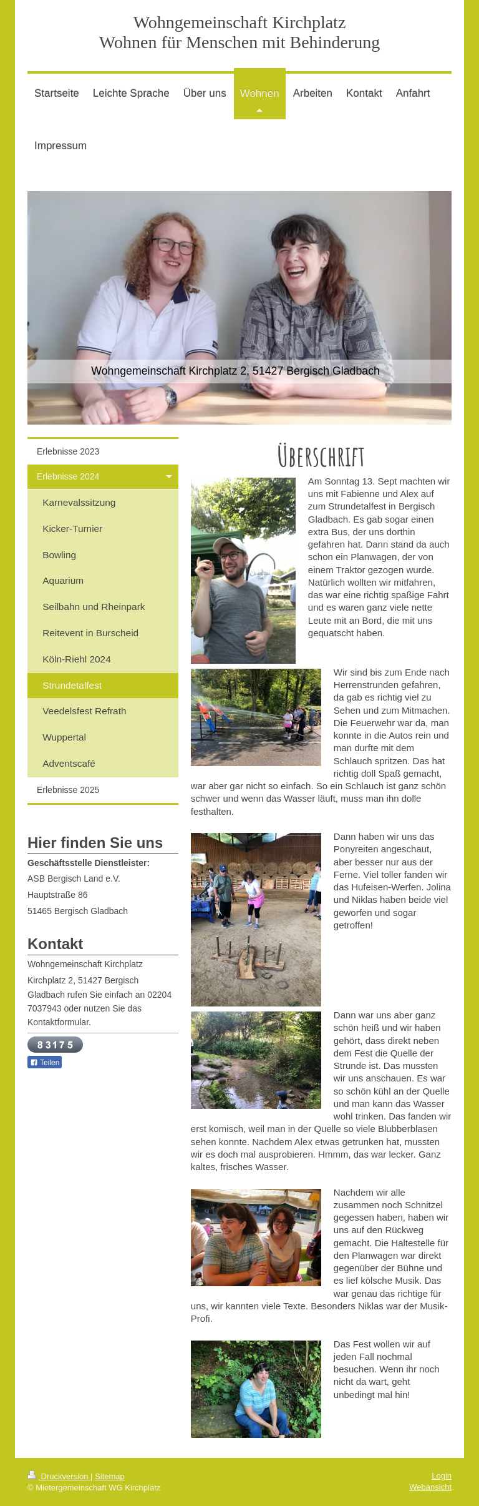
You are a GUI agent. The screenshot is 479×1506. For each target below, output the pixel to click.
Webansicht (430, 1487)
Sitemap (110, 1476)
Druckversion (58, 1476)
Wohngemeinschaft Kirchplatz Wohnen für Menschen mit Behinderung (239, 32)
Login (442, 1475)
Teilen (44, 1062)
